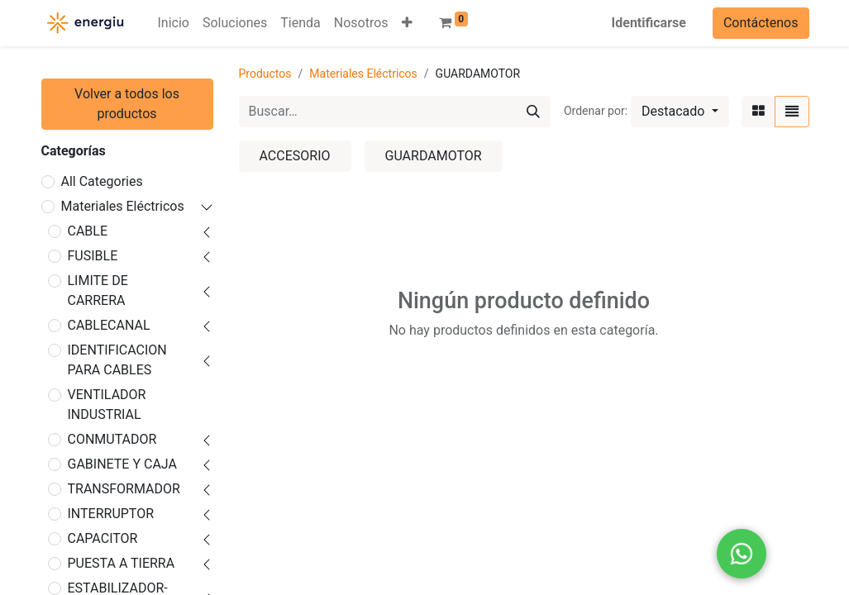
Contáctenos (761, 23)
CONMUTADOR (112, 439)
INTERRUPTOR (111, 513)
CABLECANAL (109, 325)
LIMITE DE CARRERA (98, 290)
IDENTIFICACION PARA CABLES (117, 360)
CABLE (88, 231)
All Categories (102, 181)
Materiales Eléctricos (122, 206)
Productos (265, 73)
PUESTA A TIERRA (121, 563)
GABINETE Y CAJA (122, 464)
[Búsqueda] (533, 111)
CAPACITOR (103, 538)
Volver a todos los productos (126, 103)
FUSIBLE (93, 256)
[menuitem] (173, 23)
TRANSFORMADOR (124, 489)
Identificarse (649, 23)
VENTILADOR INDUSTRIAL (107, 404)
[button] (407, 23)
